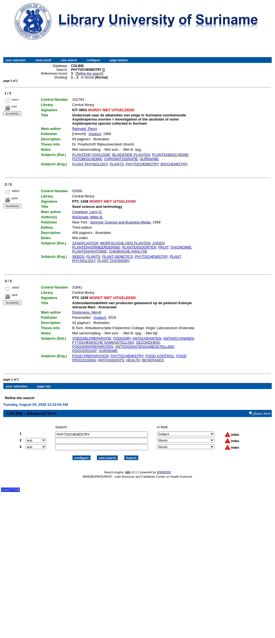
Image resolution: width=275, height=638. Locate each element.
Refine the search (89, 73)
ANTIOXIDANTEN (146, 338)
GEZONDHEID (148, 342)
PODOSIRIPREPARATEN (92, 347)
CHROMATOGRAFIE (121, 159)
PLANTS (117, 164)
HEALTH (133, 360)
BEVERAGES (153, 360)
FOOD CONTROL (159, 356)
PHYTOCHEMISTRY (142, 164)
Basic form (262, 409)
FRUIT (163, 247)
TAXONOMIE (180, 247)
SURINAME (149, 159)
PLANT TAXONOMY (113, 261)
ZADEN (158, 243)
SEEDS (78, 256)
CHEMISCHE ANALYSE (128, 251)
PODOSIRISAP (84, 351)
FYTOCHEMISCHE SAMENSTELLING (103, 342)
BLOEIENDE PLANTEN (131, 155)
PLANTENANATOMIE (89, 251)
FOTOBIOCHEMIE (87, 159)
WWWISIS (164, 467)
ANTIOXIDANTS (111, 360)
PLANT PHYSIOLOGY (90, 164)
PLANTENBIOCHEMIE (170, 155)
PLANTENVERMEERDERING (96, 247)
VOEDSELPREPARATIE (91, 338)
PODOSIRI (122, 338)
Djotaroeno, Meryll (86, 312)
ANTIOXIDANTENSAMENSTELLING (144, 347)
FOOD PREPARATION (90, 356)
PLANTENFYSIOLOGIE (91, 155)
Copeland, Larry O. (87, 212)
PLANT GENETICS (117, 256)
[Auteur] (95, 134)
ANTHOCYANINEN (178, 338)
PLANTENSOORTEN (139, 247)
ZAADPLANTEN (85, 243)
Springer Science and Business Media (120, 222)
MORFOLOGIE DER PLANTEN (125, 243)
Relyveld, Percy (84, 129)
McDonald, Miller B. (87, 217)
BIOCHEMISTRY (174, 164)
